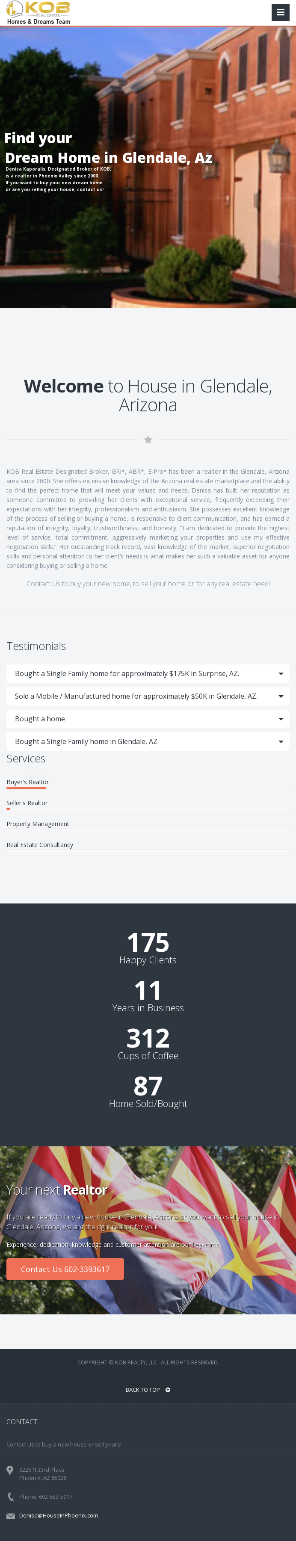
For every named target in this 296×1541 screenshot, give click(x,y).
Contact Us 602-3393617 (65, 1269)
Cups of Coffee (148, 1055)
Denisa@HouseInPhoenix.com (58, 1515)
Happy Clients (148, 959)
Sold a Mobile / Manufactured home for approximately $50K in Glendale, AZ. (136, 696)
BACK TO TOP (148, 1389)
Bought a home (40, 718)
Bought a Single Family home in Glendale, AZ (86, 741)
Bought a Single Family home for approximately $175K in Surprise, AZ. (127, 673)
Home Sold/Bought (148, 1103)
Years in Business (148, 1007)
